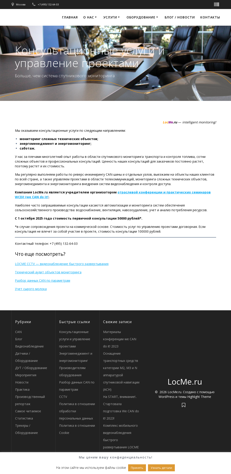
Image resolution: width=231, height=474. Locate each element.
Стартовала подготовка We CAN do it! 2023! (121, 411)
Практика (22, 389)
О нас (88, 17)
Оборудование (141, 17)
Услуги (110, 17)
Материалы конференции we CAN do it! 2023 (119, 339)
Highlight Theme (199, 397)
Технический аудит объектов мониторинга (48, 272)
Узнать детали (161, 468)
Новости (21, 382)
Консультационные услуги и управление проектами (74, 339)
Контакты (210, 17)
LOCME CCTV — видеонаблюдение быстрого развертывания (62, 264)
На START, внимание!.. (120, 397)
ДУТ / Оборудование (31, 368)
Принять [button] (137, 468)
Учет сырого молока (31, 289)
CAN (18, 332)
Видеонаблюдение (29, 346)
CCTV (63, 397)
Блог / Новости (180, 17)
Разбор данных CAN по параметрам (42, 280)
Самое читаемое (28, 411)
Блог (18, 339)
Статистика (24, 418)
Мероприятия (25, 375)
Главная (70, 17)
